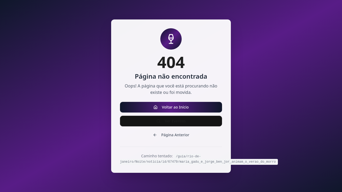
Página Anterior (171, 134)
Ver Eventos (171, 120)
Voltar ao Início (171, 107)
